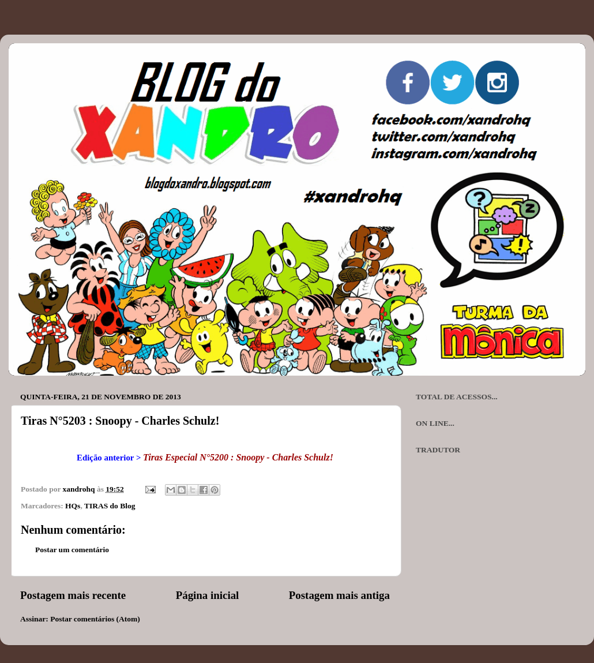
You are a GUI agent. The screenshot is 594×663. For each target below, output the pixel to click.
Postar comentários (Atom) (95, 619)
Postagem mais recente (73, 595)
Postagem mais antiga (339, 595)
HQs (72, 505)
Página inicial (207, 595)
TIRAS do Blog (110, 505)
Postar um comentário (72, 549)
